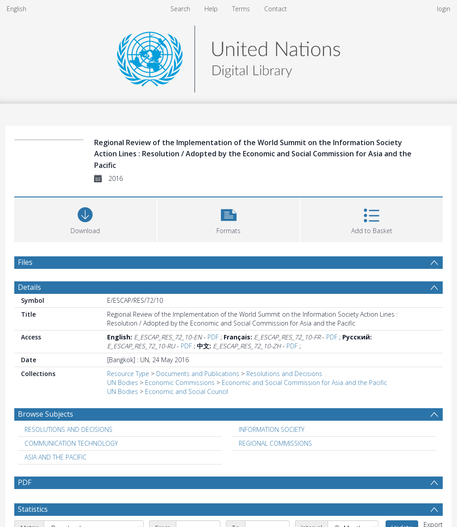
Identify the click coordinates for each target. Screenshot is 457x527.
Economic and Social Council (186, 391)
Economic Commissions (180, 382)
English (16, 8)
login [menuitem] (443, 8)
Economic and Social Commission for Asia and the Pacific (304, 382)
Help (211, 8)
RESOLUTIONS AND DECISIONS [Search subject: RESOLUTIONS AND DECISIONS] (68, 429)
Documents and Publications (197, 373)
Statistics (33, 509)
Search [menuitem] (180, 8)
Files (25, 262)
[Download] (85, 218)
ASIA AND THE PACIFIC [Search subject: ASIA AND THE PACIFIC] (56, 457)
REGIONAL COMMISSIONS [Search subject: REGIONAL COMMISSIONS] (275, 443)
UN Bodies (122, 382)
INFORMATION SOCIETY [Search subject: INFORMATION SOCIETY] (271, 429)
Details (29, 287)
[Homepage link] (228, 56)
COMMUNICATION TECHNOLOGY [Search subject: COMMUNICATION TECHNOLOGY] (71, 443)
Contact (275, 8)
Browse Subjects (45, 414)
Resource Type (128, 373)
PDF (213, 337)
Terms (241, 8)
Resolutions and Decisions (284, 373)
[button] (229, 218)
